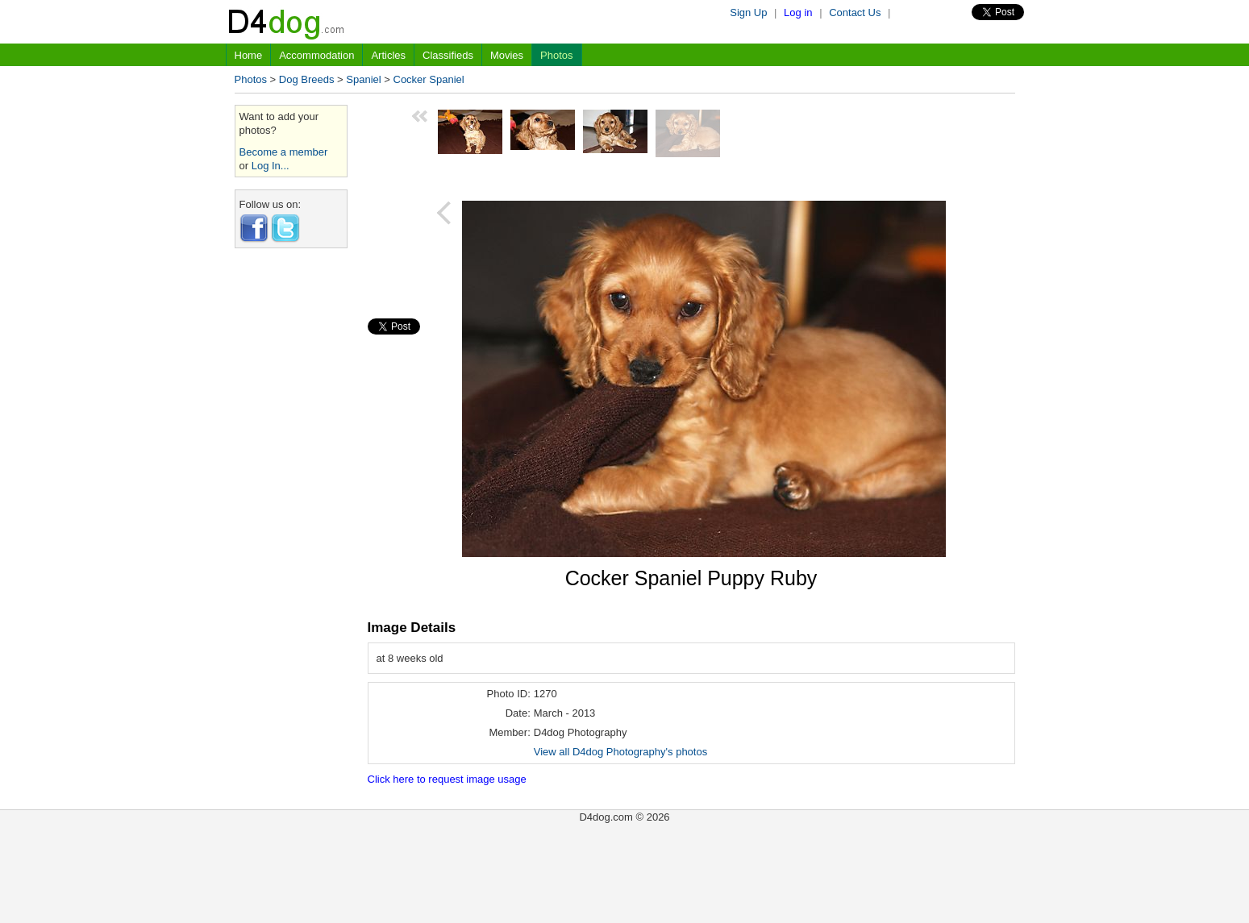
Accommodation (316, 55)
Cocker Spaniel (428, 79)
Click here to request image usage (447, 779)
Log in (798, 12)
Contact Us (855, 12)
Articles (388, 55)
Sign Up (748, 12)
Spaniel (363, 79)
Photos (556, 55)
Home (249, 55)
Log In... (270, 166)
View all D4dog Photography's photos (620, 752)
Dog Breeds (307, 79)
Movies (506, 55)
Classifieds (448, 55)
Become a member (283, 152)
